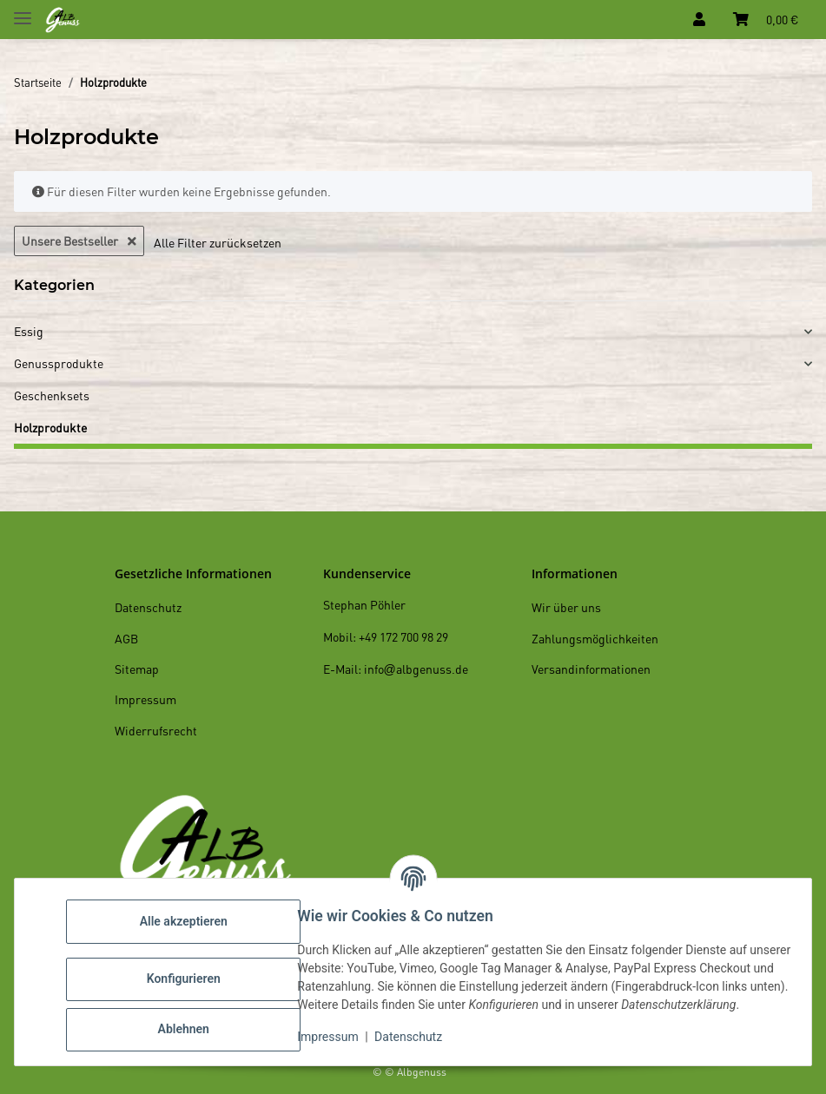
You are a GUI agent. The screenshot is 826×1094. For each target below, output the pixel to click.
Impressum (335, 1042)
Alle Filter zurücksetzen (217, 242)
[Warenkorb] (765, 19)
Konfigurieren (191, 974)
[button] (699, 19)
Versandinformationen (591, 668)
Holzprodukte (50, 427)
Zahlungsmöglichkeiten (595, 638)
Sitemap (137, 668)
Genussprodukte (58, 363)
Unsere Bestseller (79, 240)
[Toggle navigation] (22, 11)
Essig (28, 331)
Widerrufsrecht (156, 730)
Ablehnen (190, 1024)
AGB (126, 638)
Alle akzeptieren (191, 917)
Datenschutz (416, 1042)
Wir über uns (566, 607)
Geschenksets (51, 395)
